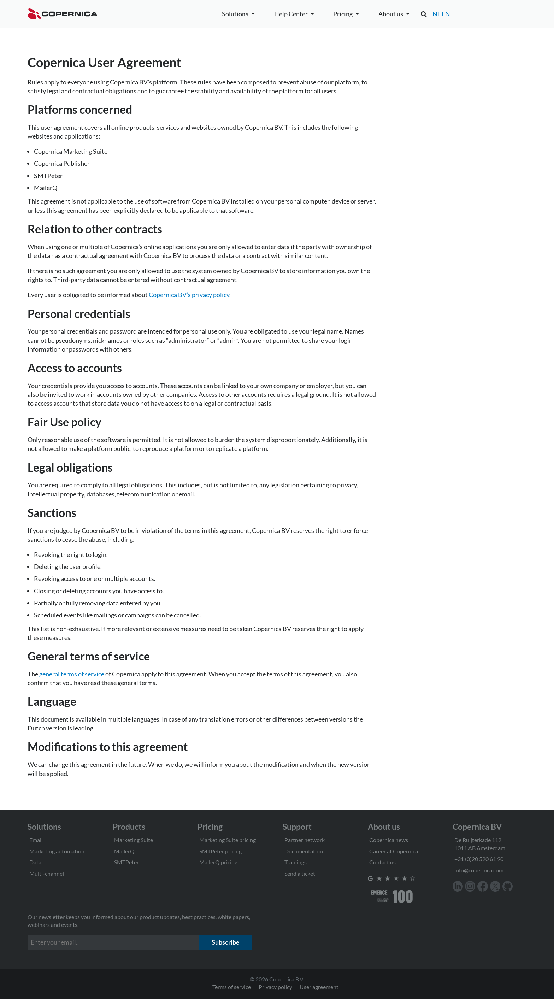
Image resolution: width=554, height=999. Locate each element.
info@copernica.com (478, 870)
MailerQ (124, 851)
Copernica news (388, 839)
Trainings (295, 862)
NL (436, 14)
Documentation (303, 851)
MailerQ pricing (218, 862)
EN (446, 14)
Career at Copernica (393, 851)
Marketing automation (56, 851)
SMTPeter (126, 862)
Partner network (304, 839)
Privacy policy (275, 986)
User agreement (319, 986)
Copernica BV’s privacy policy (189, 295)
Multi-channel (46, 873)
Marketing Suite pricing (227, 839)
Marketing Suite (133, 839)
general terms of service (71, 674)
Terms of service (231, 986)
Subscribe (226, 942)
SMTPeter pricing (220, 851)
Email (36, 839)
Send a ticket (299, 873)
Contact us (382, 862)
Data (35, 862)
